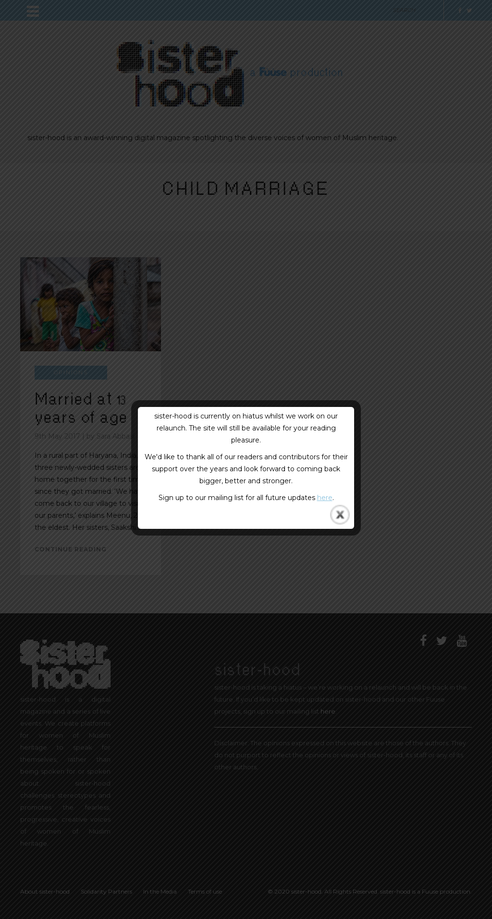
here (324, 497)
